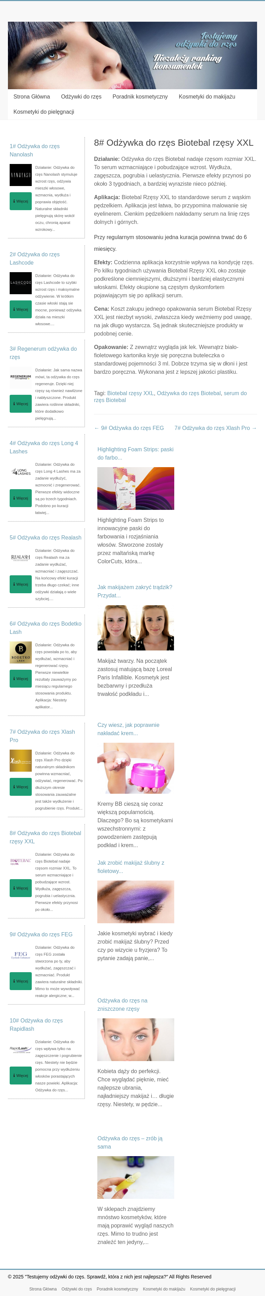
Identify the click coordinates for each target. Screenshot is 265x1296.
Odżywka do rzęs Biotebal (189, 393)
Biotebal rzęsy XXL (130, 393)
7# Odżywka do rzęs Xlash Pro (216, 428)
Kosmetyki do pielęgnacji (43, 112)
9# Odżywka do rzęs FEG (129, 428)
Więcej (20, 201)
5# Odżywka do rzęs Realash (45, 538)
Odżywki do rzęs (81, 97)
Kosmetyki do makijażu (207, 97)
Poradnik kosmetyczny (140, 97)
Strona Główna (31, 97)
